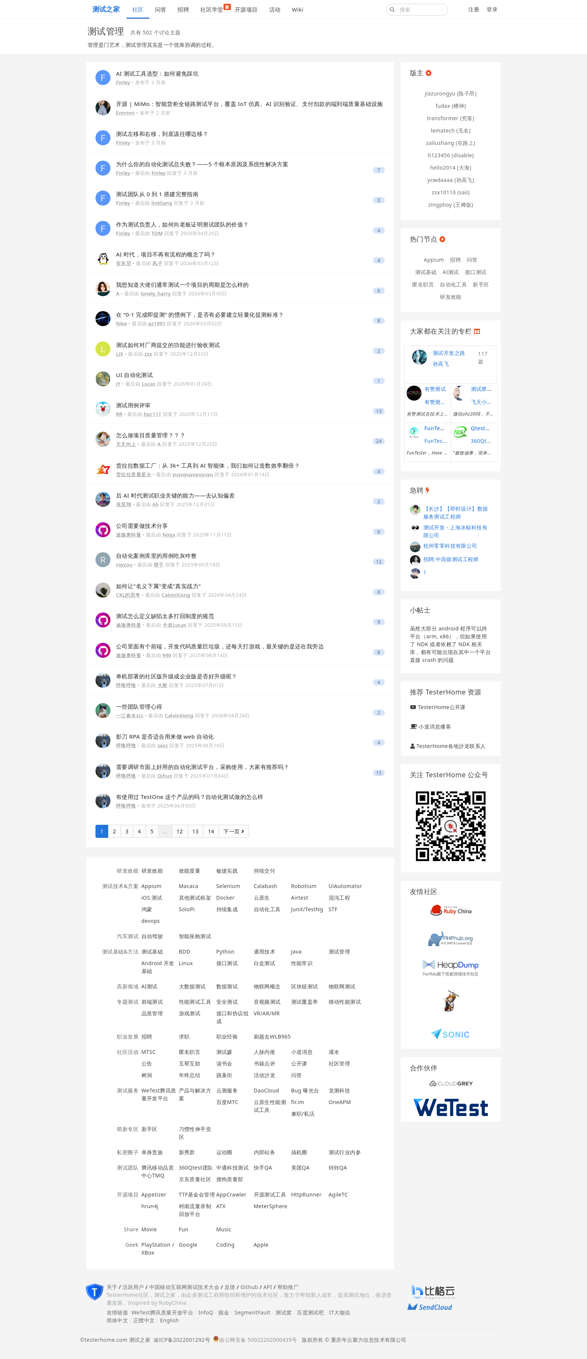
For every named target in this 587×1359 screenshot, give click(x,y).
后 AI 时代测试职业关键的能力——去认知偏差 (175, 495)
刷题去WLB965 (272, 1036)
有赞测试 (435, 388)
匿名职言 (190, 1051)
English (169, 1320)
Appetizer (154, 1194)
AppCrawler (231, 1194)
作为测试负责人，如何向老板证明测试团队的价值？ (182, 224)
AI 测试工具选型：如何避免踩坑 (157, 73)
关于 (112, 1286)
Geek (132, 1244)
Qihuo (165, 775)
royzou (124, 564)
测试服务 (128, 1090)
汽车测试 (128, 936)
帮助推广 (288, 1286)
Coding (225, 1244)
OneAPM (340, 1102)
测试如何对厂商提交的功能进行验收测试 (168, 345)
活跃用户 (133, 1286)
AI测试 (150, 986)
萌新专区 (128, 1128)
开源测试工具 (270, 1194)
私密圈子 (128, 1152)
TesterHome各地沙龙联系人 (451, 746)
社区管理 (339, 1063)
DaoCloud (266, 1090)
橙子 (159, 564)
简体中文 (117, 1320)
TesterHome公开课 (441, 707)
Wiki (297, 9)
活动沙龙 (265, 1075)
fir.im (297, 1102)
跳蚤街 (224, 1075)
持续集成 (227, 909)
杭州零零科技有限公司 (450, 545)
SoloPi (187, 909)
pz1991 (156, 323)
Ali (155, 504)
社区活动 (128, 1051)
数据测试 (227, 986)
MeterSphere (271, 1206)
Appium (152, 886)
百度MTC (227, 1102)
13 (379, 411)
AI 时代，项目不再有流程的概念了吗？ (166, 254)
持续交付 (265, 870)
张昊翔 (123, 504)
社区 (138, 9)
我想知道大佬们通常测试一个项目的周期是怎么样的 (182, 284)
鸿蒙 (147, 909)
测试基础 (152, 951)
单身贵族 (152, 1152)
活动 (275, 9)
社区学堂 (214, 8)
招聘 (183, 9)
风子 (157, 263)
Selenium (228, 886)
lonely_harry (156, 293)
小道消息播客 (435, 726)
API (267, 1286)
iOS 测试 (152, 897)
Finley (123, 82)
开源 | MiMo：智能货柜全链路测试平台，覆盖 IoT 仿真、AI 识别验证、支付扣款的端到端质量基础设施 (249, 103)
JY (118, 383)
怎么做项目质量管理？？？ (150, 435)
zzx (148, 353)
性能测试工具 (195, 1001)
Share (131, 1229)
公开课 (299, 1063)
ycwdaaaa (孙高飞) (451, 179)
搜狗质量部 (229, 1179)
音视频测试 (267, 1001)
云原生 (262, 897)
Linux (186, 963)
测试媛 (224, 1051)
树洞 (147, 1075)
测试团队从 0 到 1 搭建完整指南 (157, 194)
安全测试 (227, 1001)
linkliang (162, 203)
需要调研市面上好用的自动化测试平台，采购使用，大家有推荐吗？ (202, 766)
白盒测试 (265, 963)
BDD (185, 951)
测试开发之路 (449, 352)
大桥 (163, 685)
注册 (473, 9)
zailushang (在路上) (450, 142)
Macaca (188, 886)
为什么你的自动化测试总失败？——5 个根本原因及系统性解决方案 (202, 164)
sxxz (163, 745)
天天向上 (126, 444)
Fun (184, 1229)
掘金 (223, 1312)
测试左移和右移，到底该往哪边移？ (162, 133)
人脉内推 (265, 1051)
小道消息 (302, 1051)
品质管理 (152, 1013)
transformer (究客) (450, 118)
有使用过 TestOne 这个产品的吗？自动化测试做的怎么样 (189, 796)
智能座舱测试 (195, 936)
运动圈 (224, 1152)
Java (296, 951)
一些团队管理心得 (139, 706)
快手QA (263, 1167)
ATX (221, 1206)
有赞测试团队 (436, 402)
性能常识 (302, 963)
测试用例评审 (133, 405)
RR (119, 414)
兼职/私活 (303, 1113)
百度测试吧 (310, 1312)
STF (333, 909)
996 (166, 655)
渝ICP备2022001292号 (180, 1339)
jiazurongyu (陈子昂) (451, 93)
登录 (492, 9)
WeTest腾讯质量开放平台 (162, 1312)
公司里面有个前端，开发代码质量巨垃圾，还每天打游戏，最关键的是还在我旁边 (220, 646)
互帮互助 (190, 1063)
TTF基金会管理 (197, 1194)
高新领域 (128, 986)
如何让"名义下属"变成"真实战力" (158, 586)
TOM (157, 233)
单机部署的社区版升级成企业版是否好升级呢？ (176, 676)
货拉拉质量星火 (133, 474)
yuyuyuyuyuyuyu (193, 474)
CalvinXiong (176, 595)
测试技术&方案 (120, 886)
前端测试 (152, 1001)
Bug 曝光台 (305, 1090)
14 (211, 831)
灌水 (334, 1051)
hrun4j (150, 1206)
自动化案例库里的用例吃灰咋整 (156, 555)
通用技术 (265, 951)
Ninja (168, 534)
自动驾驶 (152, 936)
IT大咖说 (339, 1312)
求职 (184, 1036)
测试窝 (284, 1312)
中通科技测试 (232, 1167)
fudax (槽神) (450, 105)
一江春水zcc (130, 715)
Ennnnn (125, 112)
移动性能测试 (345, 1001)
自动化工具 (267, 909)
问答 (161, 9)
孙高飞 (441, 363)
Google (188, 1244)
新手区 (150, 1128)
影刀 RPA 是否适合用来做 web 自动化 (165, 736)
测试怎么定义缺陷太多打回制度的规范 (165, 616)
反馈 (230, 1286)
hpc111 (152, 414)
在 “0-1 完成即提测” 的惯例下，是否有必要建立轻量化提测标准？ (200, 314)
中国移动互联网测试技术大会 (184, 1286)
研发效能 (128, 870)
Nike (121, 323)
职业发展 (128, 1036)
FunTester (438, 428)
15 (379, 773)
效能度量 (190, 870)
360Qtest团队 (196, 1167)
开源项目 (246, 9)
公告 (147, 1063)
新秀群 (187, 1152)
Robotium (304, 886)
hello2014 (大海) (450, 167)
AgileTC (338, 1194)
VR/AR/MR (267, 1013)
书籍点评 (265, 1063)
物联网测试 (342, 986)
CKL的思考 (128, 595)
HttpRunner (306, 1194)
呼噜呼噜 (126, 685)
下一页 (233, 831)
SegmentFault (252, 1312)
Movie (149, 1229)
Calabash (265, 886)
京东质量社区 (195, 1179)
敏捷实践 (227, 870)
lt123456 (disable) (451, 155)
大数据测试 (192, 986)
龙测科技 (339, 1090)
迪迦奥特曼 (128, 534)
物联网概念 (267, 986)
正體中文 (144, 1320)
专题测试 (128, 1001)
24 (379, 441)
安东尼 (123, 263)
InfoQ (205, 1312)
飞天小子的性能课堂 (482, 402)
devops (151, 920)
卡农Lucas (174, 624)
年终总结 (190, 1075)
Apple (261, 1244)
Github (249, 1286)
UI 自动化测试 (134, 374)
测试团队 (128, 1167)
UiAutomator (345, 886)
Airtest (299, 897)
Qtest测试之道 (489, 428)
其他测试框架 (195, 897)
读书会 (224, 1063)
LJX (119, 353)
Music (224, 1229)
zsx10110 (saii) (451, 192)
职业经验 (227, 1036)
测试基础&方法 (120, 951)
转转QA (338, 1167)
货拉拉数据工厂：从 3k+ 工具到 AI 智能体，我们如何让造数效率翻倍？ (208, 465)
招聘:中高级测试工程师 (451, 559)
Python (225, 951)
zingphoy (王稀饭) (450, 204)
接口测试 (227, 963)
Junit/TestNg (307, 909)
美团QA (300, 1167)
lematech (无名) (451, 130)
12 (379, 562)
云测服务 (227, 1090)
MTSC (149, 1051)
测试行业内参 (345, 1152)
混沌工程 (339, 897)
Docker (225, 897)
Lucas (149, 383)
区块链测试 (304, 986)
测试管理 (339, 951)
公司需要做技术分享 (142, 525)
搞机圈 (299, 1152)
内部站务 (265, 1152)
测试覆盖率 (304, 1001)
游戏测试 (190, 1013)
